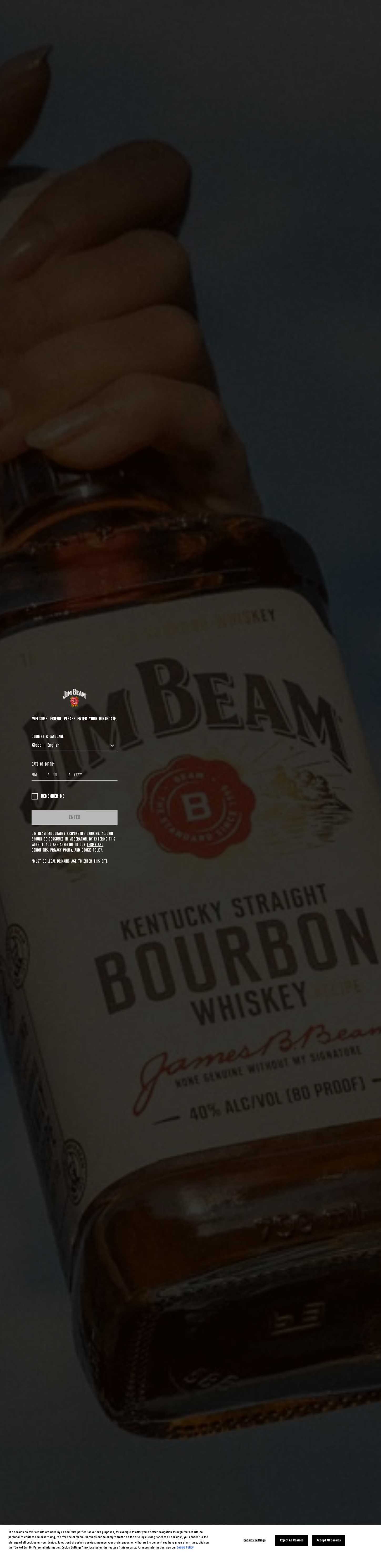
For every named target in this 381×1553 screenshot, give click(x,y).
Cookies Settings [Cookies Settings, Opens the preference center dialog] (254, 1540)
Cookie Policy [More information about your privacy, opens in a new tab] (185, 1547)
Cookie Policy (92, 850)
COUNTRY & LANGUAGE (48, 737)
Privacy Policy (61, 850)
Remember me (48, 796)
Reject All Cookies (291, 1540)
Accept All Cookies (329, 1540)
